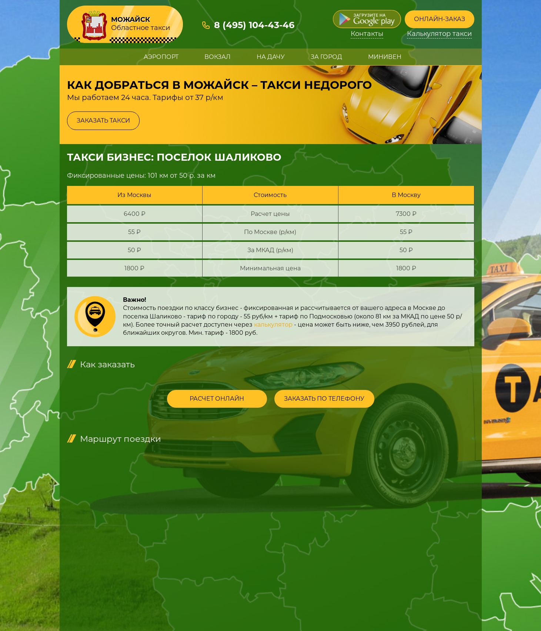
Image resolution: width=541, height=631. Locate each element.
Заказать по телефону (324, 398)
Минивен (384, 56)
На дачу (271, 56)
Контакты (367, 34)
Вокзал (217, 56)
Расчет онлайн (217, 398)
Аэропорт (161, 56)
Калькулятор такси (439, 34)
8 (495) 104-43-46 (254, 25)
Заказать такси (103, 120)
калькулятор (273, 324)
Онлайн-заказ (439, 19)
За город (326, 56)
